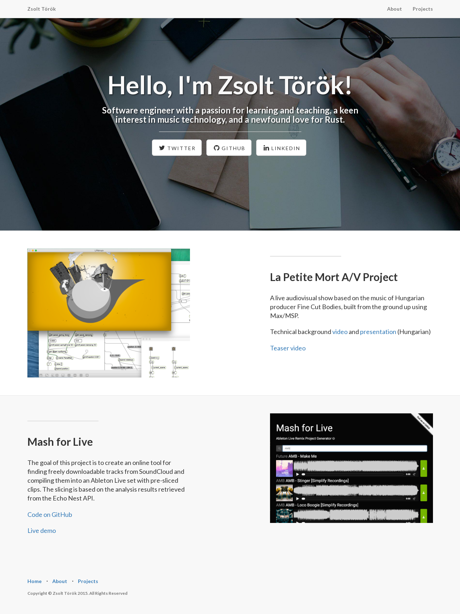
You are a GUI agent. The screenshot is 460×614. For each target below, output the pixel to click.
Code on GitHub (49, 514)
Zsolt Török (41, 9)
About (394, 9)
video (340, 331)
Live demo (41, 530)
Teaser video (288, 348)
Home (34, 581)
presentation (378, 331)
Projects (423, 9)
